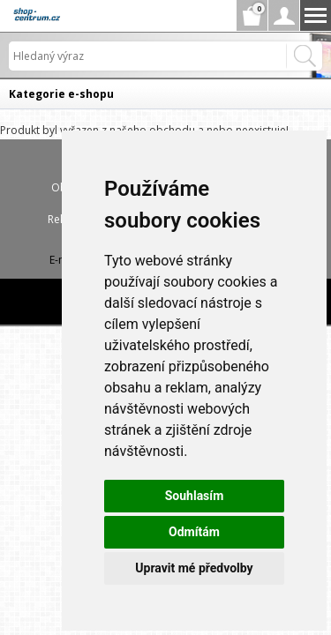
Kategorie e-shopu (61, 93)
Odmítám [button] (194, 532)
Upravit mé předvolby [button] (193, 568)
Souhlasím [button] (194, 496)
